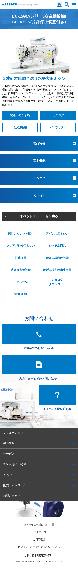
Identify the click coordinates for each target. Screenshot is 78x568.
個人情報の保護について (37, 524)
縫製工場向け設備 (57, 258)
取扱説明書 (20, 127)
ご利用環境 (39, 539)
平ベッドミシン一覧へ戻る (39, 216)
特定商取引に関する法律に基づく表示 (39, 547)
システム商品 (57, 245)
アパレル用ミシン (57, 233)
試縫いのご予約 (20, 115)
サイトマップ (39, 532)
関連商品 (20, 258)
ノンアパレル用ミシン (21, 245)
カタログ (58, 115)
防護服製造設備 (21, 270)
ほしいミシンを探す (21, 233)
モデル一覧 (21, 282)
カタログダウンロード (57, 282)
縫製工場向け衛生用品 (57, 270)
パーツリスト (58, 127)
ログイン (59, 4)
